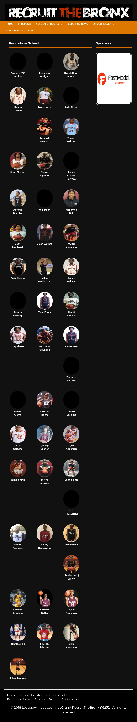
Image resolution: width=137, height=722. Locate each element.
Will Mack (44, 209)
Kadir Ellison (71, 107)
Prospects (24, 24)
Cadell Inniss (18, 278)
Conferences (14, 30)
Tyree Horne (45, 107)
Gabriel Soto (71, 479)
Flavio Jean (71, 346)
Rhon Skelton (17, 172)
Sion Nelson (71, 544)
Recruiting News (77, 24)
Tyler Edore (44, 312)
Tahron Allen (18, 643)
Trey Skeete (17, 346)
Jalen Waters (44, 244)
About (32, 30)
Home (9, 24)
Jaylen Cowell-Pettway (71, 175)
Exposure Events (103, 24)
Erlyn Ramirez (18, 678)
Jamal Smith (18, 479)
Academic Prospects (49, 24)
